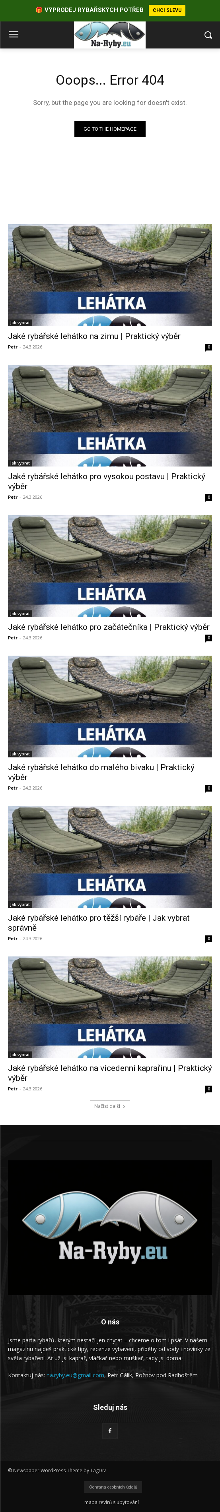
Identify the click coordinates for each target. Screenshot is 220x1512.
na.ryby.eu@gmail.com (75, 1375)
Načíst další (110, 1106)
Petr (13, 346)
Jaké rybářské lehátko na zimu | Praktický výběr (94, 336)
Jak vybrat (20, 322)
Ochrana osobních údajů (113, 1487)
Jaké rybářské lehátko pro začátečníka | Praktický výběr (109, 626)
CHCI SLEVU (167, 10)
